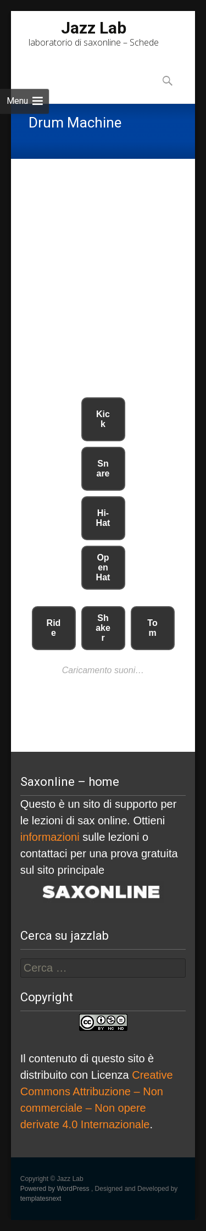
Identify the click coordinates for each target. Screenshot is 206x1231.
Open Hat (103, 567)
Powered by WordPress (55, 1189)
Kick (103, 419)
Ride (54, 627)
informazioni (50, 837)
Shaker (103, 627)
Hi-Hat (103, 518)
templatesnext (41, 1198)
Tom (152, 627)
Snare (102, 468)
